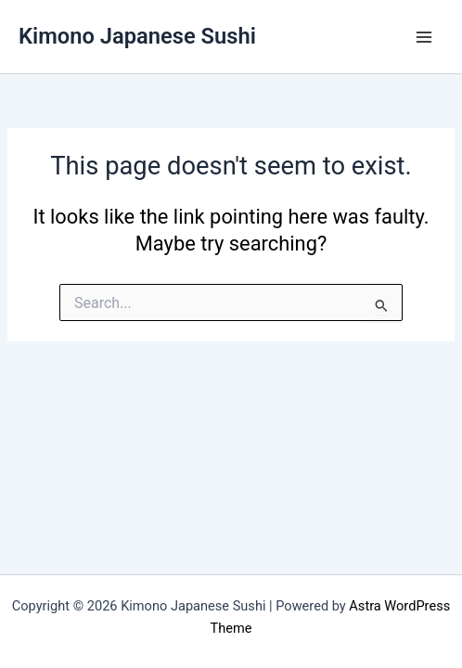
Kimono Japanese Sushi (137, 36)
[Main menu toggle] (423, 37)
